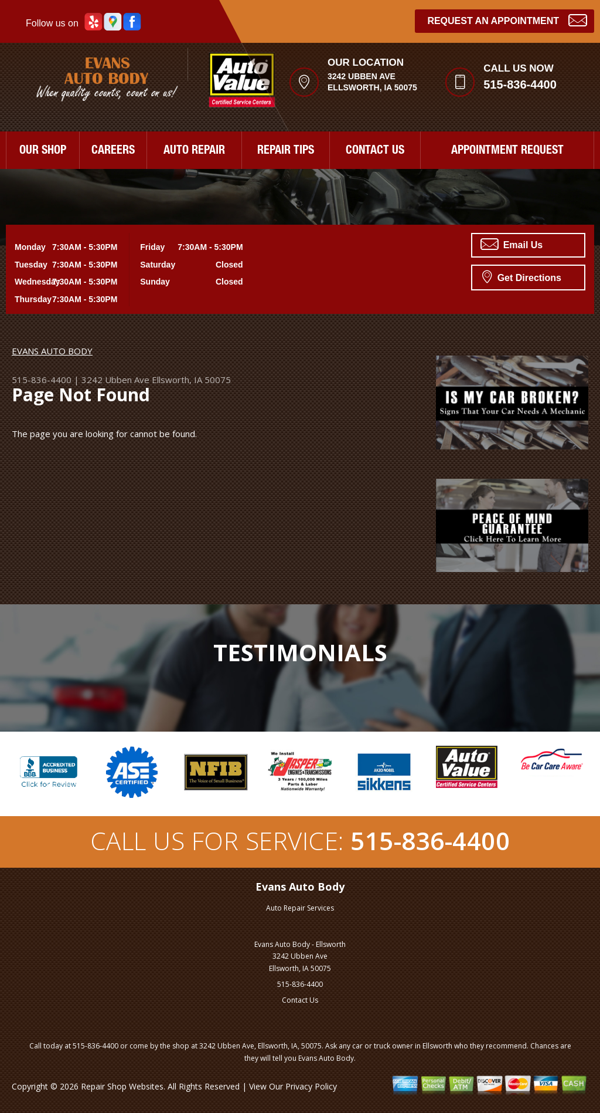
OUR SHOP (42, 151)
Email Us (511, 244)
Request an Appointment (507, 19)
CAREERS (113, 151)
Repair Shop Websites (122, 1086)
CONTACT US (375, 151)
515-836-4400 (520, 84)
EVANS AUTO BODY (52, 351)
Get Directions (521, 276)
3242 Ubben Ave (115, 379)
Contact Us (300, 1000)
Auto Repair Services (300, 908)
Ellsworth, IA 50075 (191, 379)
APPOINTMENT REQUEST (507, 151)
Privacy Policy (311, 1086)
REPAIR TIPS (285, 151)
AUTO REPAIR (194, 151)
